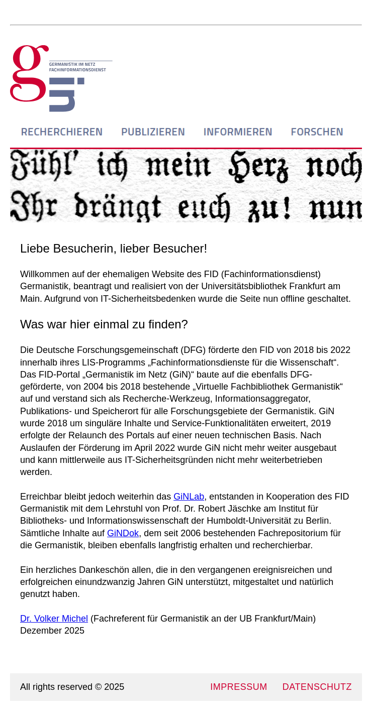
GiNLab (188, 497)
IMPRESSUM (238, 687)
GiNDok (123, 533)
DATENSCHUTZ (317, 687)
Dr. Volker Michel (54, 619)
